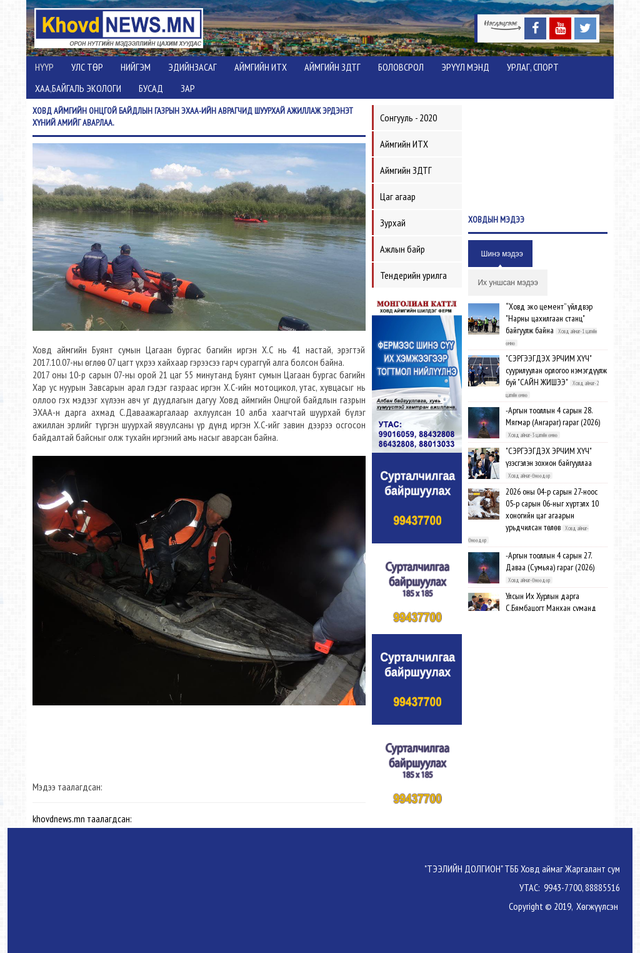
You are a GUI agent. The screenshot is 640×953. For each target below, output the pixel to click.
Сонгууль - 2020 (408, 117)
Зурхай (393, 222)
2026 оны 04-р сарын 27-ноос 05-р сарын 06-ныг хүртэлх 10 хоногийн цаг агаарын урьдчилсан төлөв (552, 509)
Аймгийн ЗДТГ (332, 67)
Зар (188, 88)
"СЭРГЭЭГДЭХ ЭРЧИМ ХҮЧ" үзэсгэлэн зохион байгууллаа (549, 456)
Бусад (151, 88)
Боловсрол (401, 67)
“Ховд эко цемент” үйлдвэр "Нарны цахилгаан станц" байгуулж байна (549, 318)
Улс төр (87, 67)
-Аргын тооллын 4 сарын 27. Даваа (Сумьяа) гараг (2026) (550, 561)
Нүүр (44, 67)
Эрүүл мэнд (465, 67)
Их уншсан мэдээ (508, 282)
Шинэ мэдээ (501, 254)
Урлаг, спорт (533, 67)
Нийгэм (136, 67)
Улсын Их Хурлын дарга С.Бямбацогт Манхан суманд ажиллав (551, 607)
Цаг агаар (398, 196)
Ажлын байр (402, 249)
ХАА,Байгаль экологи (78, 88)
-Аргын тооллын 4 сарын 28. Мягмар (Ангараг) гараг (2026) (553, 416)
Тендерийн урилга (413, 275)
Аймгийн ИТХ (260, 67)
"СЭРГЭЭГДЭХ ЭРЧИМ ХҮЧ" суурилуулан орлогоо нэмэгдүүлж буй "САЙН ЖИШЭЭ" (556, 370)
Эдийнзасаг (192, 67)
